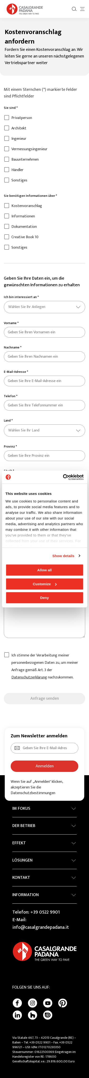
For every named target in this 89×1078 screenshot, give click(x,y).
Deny (44, 598)
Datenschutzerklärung (29, 677)
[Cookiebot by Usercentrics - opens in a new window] (63, 477)
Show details (63, 556)
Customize (44, 584)
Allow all (44, 570)
